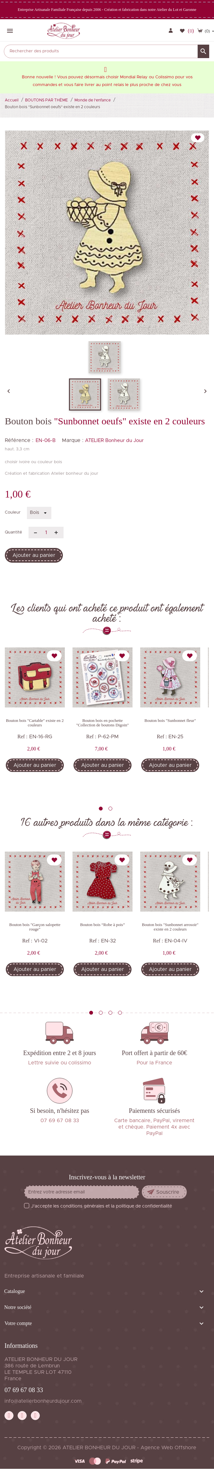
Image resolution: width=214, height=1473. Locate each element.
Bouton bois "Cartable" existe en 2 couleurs (35, 722)
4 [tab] (120, 1013)
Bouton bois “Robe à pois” (102, 925)
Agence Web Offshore (168, 1447)
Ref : (22, 736)
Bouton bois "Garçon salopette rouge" (34, 927)
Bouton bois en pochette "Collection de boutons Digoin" (102, 722)
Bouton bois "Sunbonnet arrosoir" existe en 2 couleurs (170, 927)
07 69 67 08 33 (23, 1390)
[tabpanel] (35, 719)
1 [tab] (101, 808)
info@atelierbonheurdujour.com (42, 1401)
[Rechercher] (106, 51)
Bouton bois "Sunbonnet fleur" (170, 720)
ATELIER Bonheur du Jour (114, 440)
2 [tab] (110, 808)
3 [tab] (110, 1013)
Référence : (19, 440)
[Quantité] (46, 532)
